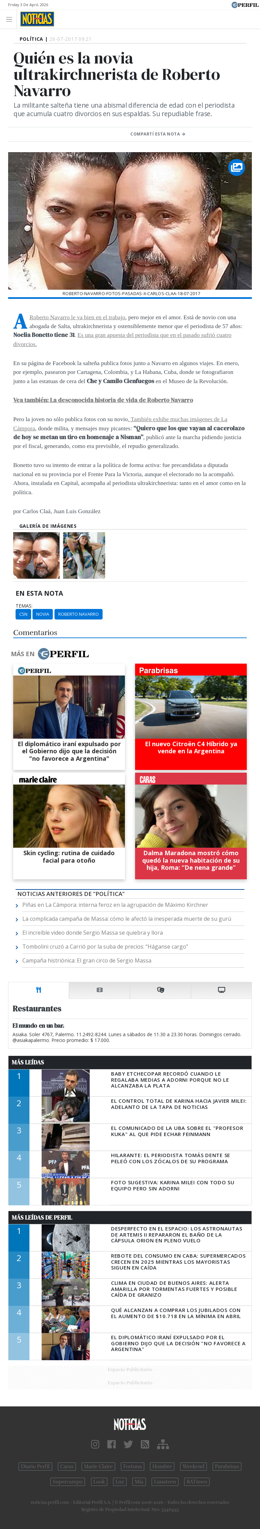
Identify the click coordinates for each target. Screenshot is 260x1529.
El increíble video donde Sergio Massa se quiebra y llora (92, 932)
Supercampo (68, 1482)
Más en (50, 654)
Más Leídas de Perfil (42, 1217)
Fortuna (132, 1466)
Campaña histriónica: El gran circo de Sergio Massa (86, 960)
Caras (66, 1466)
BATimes (197, 1482)
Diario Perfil (35, 1466)
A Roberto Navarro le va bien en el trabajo (77, 317)
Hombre (162, 1466)
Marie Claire (98, 1466)
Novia (42, 614)
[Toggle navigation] (11, 19)
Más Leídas (28, 1062)
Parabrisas (227, 1466)
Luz (119, 1482)
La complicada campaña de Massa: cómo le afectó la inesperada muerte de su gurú (126, 918)
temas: (24, 606)
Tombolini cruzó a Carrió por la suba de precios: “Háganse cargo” (105, 946)
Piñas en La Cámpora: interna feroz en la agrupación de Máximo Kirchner (115, 905)
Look (99, 1482)
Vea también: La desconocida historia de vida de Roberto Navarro (103, 400)
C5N (23, 614)
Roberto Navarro (78, 614)
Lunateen (165, 1482)
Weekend (193, 1466)
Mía (139, 1482)
